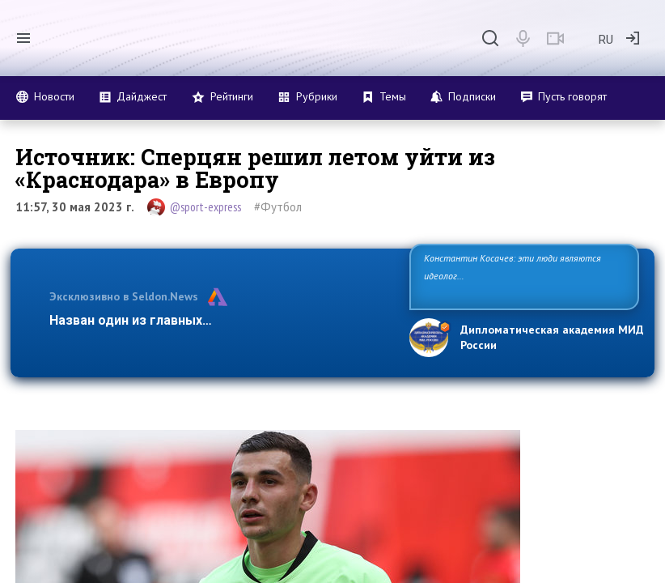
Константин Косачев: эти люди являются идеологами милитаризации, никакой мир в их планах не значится (519, 276)
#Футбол (278, 207)
